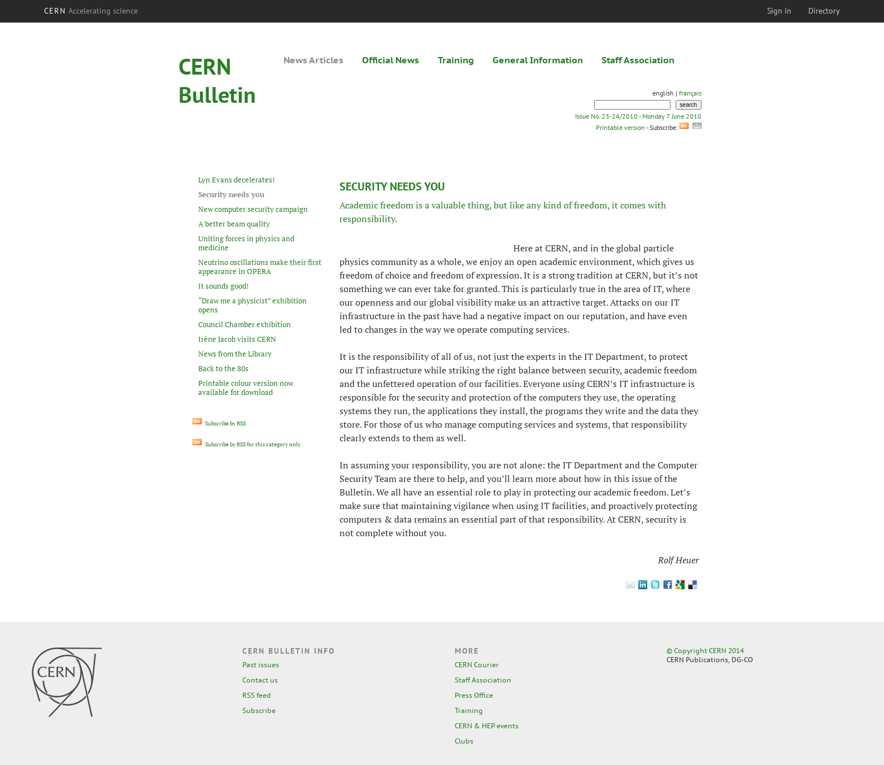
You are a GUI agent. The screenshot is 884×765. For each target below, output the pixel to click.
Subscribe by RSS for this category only (247, 444)
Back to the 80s (223, 368)
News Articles (313, 60)
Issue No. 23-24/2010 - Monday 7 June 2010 (638, 116)
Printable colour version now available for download (245, 387)
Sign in (779, 11)
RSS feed (256, 695)
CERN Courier (477, 664)
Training (456, 60)
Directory (824, 11)
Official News (390, 60)
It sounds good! (223, 286)
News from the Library (235, 354)
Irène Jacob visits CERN (237, 339)
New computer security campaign (253, 209)
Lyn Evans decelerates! (236, 180)
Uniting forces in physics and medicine (246, 243)
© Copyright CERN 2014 (705, 650)
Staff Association (638, 60)
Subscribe (259, 710)
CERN (91, 11)
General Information (538, 60)
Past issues (260, 664)
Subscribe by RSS (219, 423)
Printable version (620, 127)
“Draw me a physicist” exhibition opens (252, 305)
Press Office (474, 695)
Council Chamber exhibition (244, 324)
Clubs (464, 741)
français (690, 93)
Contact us (260, 680)
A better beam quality (234, 224)
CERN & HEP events (487, 725)
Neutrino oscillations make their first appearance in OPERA (259, 266)
